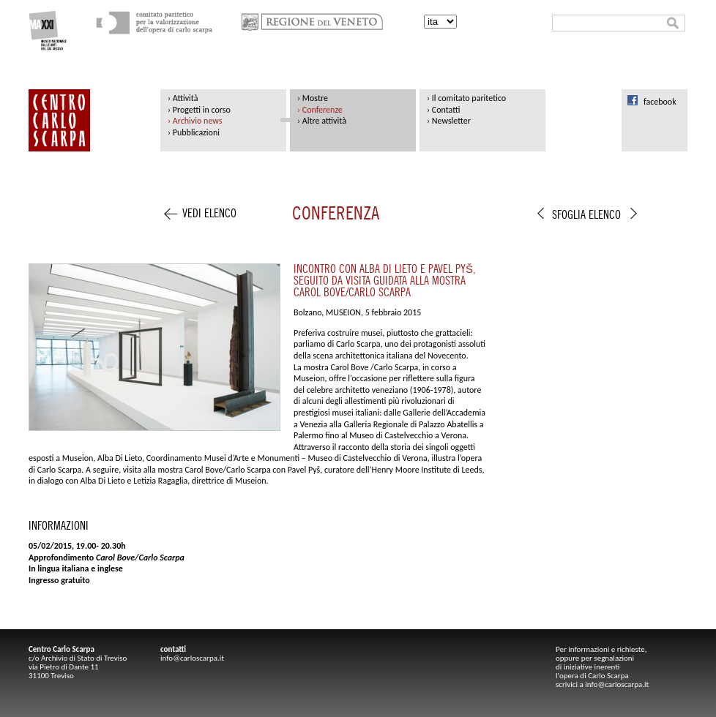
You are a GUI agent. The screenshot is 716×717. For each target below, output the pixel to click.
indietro (541, 218)
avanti (634, 218)
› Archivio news (195, 121)
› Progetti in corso (199, 110)
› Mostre (312, 98)
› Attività (183, 98)
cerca (672, 22)
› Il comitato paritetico (466, 98)
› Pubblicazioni (194, 132)
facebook (660, 102)
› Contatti (443, 110)
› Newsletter (449, 121)
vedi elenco (209, 214)
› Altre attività (321, 121)
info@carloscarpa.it (192, 658)
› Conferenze (320, 110)
